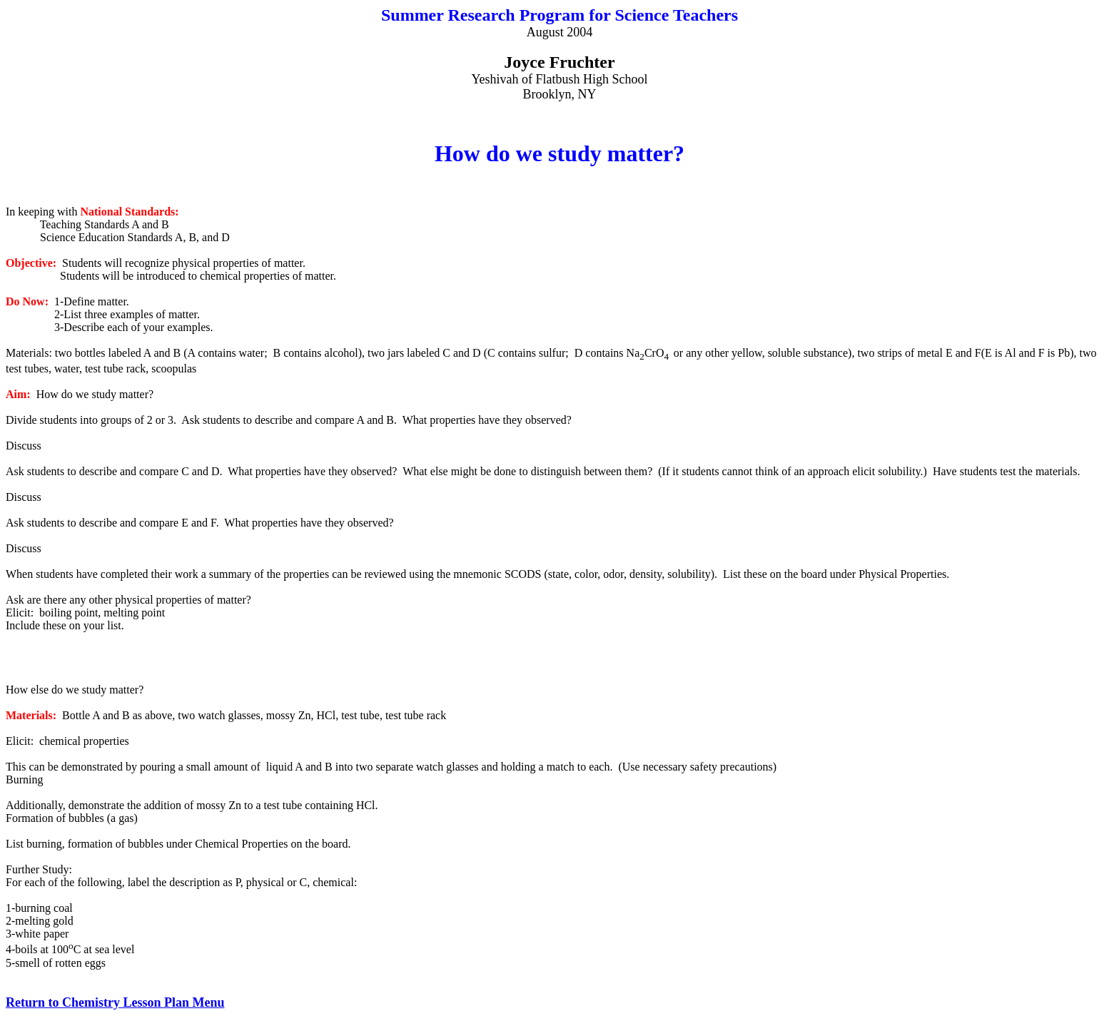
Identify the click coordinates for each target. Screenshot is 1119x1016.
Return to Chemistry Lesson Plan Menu (115, 1002)
